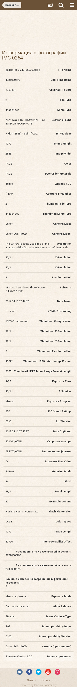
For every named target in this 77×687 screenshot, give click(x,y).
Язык (31, 680)
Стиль (45, 680)
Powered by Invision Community (39, 685)
